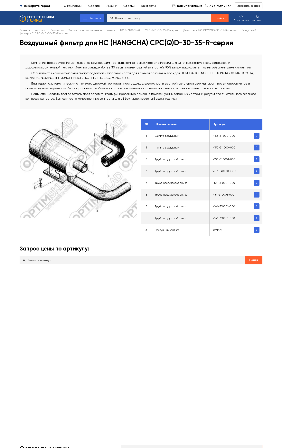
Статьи (129, 6)
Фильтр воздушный (167, 135)
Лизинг (112, 6)
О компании (72, 6)
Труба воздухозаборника (171, 159)
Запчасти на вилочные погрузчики (92, 30)
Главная (25, 30)
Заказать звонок (248, 5)
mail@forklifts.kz (187, 6)
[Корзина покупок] (257, 18)
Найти (219, 18)
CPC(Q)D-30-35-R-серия (161, 30)
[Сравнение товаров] (241, 18)
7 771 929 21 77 (220, 6)
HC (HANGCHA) (130, 30)
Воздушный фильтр (167, 229)
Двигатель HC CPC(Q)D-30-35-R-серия (210, 30)
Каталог (40, 30)
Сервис (94, 6)
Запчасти (57, 30)
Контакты (148, 6)
